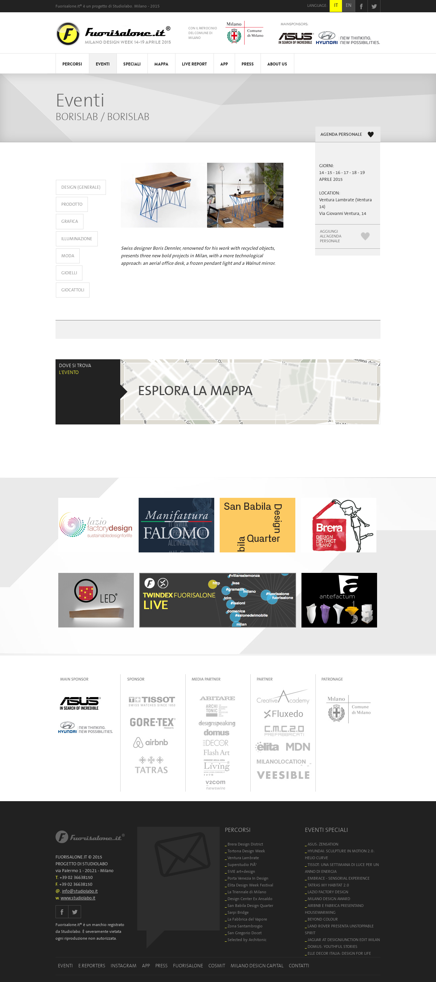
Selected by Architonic (247, 940)
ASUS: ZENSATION (323, 844)
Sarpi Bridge (238, 912)
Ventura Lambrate (243, 858)
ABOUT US (277, 64)
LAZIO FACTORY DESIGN (328, 892)
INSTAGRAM (124, 966)
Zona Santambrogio (245, 926)
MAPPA (161, 64)
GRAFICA (69, 221)
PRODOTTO (71, 204)
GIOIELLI (69, 273)
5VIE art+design (241, 871)
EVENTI (103, 64)
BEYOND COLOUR (323, 919)
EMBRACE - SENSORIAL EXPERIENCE (339, 878)
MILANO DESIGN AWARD (329, 899)
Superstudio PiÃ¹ (242, 865)
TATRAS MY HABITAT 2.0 (328, 885)
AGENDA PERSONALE (341, 134)
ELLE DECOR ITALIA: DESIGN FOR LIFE (339, 953)
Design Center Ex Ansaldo (250, 899)
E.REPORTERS (91, 966)
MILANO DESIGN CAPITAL (257, 966)
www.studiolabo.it (78, 898)
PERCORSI (72, 64)
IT (336, 5)
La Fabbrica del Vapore (247, 919)
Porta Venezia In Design (248, 878)
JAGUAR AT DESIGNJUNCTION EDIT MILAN (344, 940)
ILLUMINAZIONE (76, 239)
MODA (67, 256)
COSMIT (216, 966)
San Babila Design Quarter (250, 906)
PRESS (248, 64)
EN (349, 5)
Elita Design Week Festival (250, 885)
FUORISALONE (188, 966)
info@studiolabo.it (80, 891)
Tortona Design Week (246, 851)
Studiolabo (122, 6)
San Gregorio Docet (245, 933)
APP (224, 64)
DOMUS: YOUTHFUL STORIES (332, 946)
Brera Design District (245, 844)
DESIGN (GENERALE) (80, 187)
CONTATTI (299, 966)
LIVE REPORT (194, 64)
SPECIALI (132, 64)
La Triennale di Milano (247, 892)
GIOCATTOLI (72, 290)
